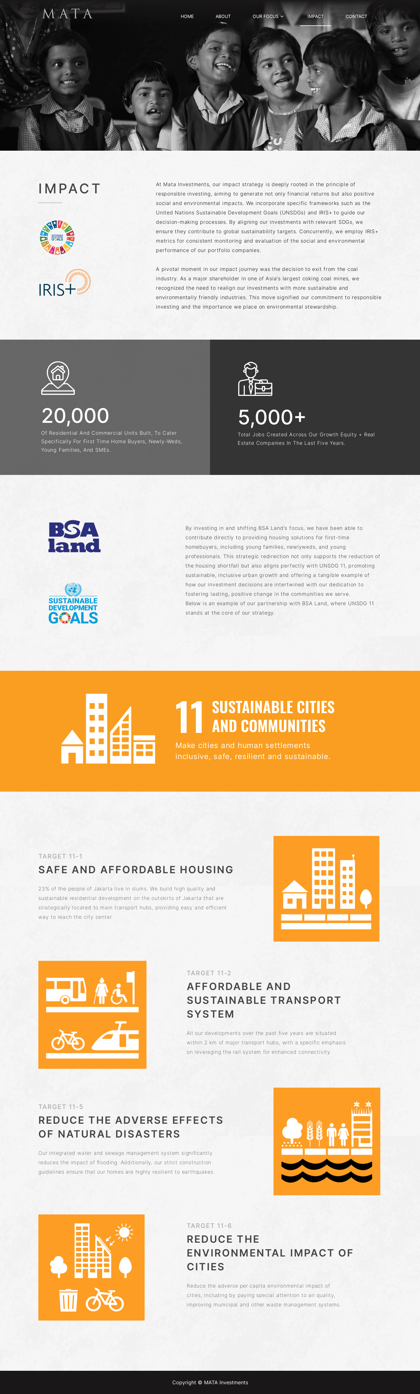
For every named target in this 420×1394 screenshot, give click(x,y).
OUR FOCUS (269, 16)
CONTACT (356, 16)
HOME (187, 16)
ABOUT (223, 16)
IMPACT (315, 16)
